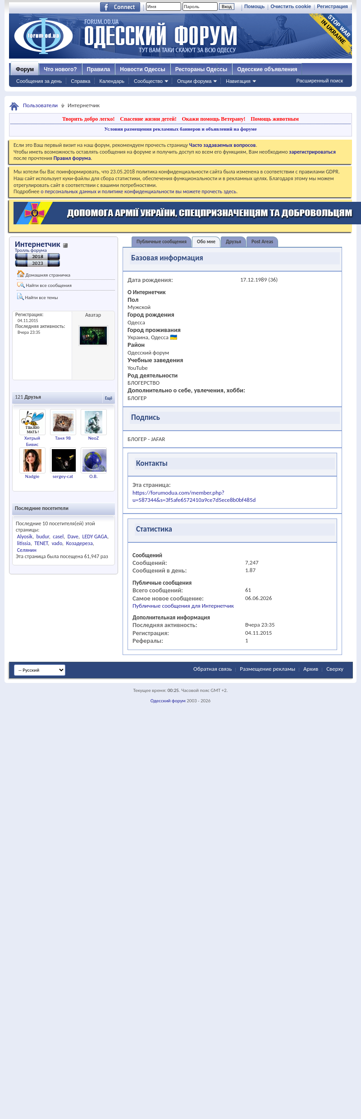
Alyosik (24, 536)
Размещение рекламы (267, 668)
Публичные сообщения (162, 242)
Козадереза (79, 543)
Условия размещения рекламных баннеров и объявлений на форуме (180, 129)
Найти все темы (37, 296)
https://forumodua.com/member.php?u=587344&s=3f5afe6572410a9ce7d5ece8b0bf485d (194, 496)
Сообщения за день (39, 81)
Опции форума (194, 81)
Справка (80, 81)
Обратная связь (212, 668)
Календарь (111, 81)
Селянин (27, 550)
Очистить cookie (290, 6)
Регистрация (332, 6)
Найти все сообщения (44, 285)
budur (42, 536)
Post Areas (262, 242)
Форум (25, 69)
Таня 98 (63, 438)
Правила (98, 69)
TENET (41, 543)
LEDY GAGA (94, 536)
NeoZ (93, 438)
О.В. (93, 476)
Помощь (254, 6)
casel (58, 536)
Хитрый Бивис (32, 441)
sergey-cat (63, 476)
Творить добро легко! (88, 119)
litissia (24, 543)
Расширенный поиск (319, 80)
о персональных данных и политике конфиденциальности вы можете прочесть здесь (138, 191)
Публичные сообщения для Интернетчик (183, 605)
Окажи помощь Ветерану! (213, 119)
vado (57, 543)
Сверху (334, 668)
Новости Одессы (142, 69)
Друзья (233, 242)
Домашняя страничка (43, 274)
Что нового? (60, 69)
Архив (310, 668)
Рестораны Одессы (201, 69)
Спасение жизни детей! (148, 119)
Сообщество (148, 81)
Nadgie (32, 476)
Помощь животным (275, 119)
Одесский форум (168, 701)
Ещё (108, 398)
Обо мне (206, 242)
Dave (73, 536)
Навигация (238, 81)
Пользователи (40, 105)
